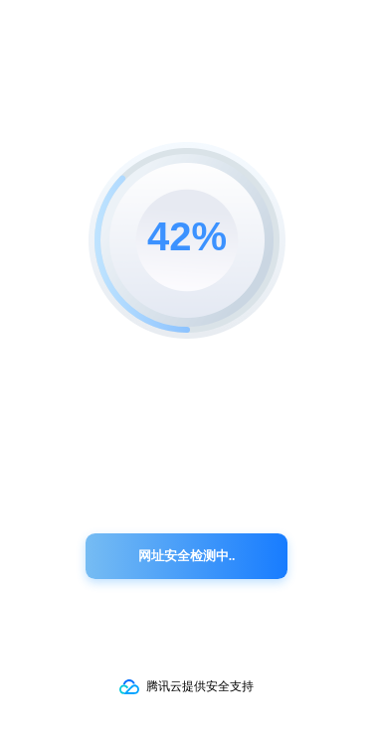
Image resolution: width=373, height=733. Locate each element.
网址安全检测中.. (187, 555)
